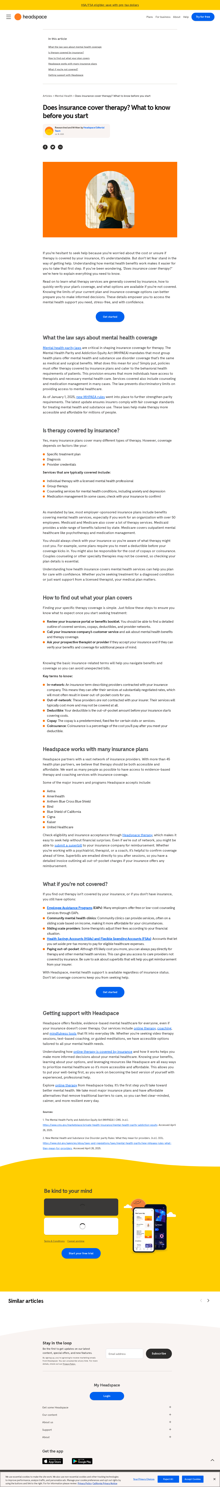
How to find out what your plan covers (69, 58)
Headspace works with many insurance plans (72, 63)
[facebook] (45, 147)
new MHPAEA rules (90, 397)
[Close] (214, 1481)
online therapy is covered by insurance (102, 1051)
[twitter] (52, 147)
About (176, 17)
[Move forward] (208, 1300)
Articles (47, 95)
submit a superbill (68, 845)
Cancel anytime (75, 1241)
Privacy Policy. (69, 1364)
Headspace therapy (137, 835)
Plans (149, 17)
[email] (124, 1354)
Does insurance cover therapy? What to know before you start (113, 95)
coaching (164, 1028)
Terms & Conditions (54, 1241)
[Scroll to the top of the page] (212, 1460)
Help (186, 17)
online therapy (145, 1028)
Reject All (168, 1481)
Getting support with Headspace (65, 75)
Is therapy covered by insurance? (66, 52)
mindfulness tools (63, 1033)
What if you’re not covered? (63, 69)
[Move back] (201, 1300)
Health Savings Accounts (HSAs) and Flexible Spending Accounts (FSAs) (99, 938)
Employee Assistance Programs (69, 908)
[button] (60, 147)
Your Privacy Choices (144, 1481)
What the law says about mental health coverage (75, 46)
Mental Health (63, 95)
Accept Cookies (193, 1481)
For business (163, 17)
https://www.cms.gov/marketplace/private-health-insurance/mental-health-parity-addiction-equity (100, 1125)
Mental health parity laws (62, 347)
